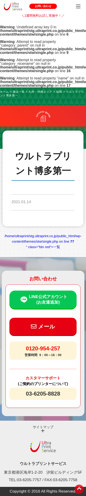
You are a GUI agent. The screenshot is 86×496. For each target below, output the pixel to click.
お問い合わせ (43, 6)
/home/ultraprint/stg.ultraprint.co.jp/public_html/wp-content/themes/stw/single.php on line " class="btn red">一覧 (43, 241)
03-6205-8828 (43, 394)
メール (43, 326)
